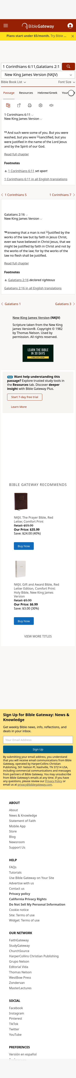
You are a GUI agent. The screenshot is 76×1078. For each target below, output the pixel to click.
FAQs (12, 867)
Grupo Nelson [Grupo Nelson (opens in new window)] (19, 961)
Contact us (16, 888)
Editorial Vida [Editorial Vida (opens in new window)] (18, 967)
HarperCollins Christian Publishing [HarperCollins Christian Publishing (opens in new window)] (34, 956)
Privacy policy (19, 894)
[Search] (68, 66)
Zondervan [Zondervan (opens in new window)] (17, 983)
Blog (12, 837)
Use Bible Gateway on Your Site (31, 878)
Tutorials (15, 872)
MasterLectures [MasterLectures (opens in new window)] (20, 988)
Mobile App (17, 826)
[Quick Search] (31, 66)
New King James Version (31, 318)
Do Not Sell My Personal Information (37, 904)
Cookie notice (19, 910)
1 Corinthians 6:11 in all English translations (35, 179)
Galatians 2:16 (18, 280)
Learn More (19, 407)
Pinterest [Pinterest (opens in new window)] (15, 1018)
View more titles (38, 636)
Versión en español (23, 1054)
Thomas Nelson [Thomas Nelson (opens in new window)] (20, 972)
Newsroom (17, 842)
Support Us (17, 847)
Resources (26, 93)
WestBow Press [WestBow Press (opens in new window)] (20, 977)
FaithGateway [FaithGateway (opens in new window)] (19, 940)
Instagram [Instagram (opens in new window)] (16, 1013)
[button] (70, 25)
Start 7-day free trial (24, 397)
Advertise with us (21, 883)
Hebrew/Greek (47, 93)
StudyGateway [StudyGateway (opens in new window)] (19, 945)
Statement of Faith (22, 821)
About (13, 810)
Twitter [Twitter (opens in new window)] (14, 1029)
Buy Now (24, 546)
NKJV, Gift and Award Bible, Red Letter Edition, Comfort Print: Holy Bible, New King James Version (36, 590)
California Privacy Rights (28, 899)
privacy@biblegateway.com (35, 784)
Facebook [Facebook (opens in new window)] (16, 1008)
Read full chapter (16, 154)
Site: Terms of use (22, 915)
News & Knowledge (23, 815)
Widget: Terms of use (24, 920)
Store (13, 831)
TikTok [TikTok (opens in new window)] (13, 1024)
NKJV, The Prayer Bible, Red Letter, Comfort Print (33, 519)
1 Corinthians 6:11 (21, 171)
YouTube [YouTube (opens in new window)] (15, 1034)
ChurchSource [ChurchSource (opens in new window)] (19, 951)
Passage (8, 93)
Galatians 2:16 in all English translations (33, 288)
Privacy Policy (53, 781)
